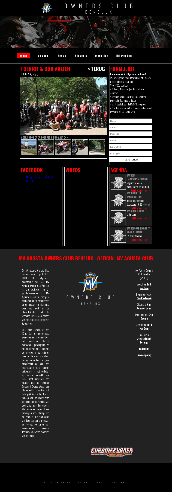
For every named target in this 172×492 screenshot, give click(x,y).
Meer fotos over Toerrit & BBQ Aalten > (44, 137)
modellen (102, 56)
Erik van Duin (145, 286)
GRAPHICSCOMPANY (111, 482)
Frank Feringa (145, 340)
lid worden (124, 56)
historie (81, 56)
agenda (43, 56)
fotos (62, 56)
